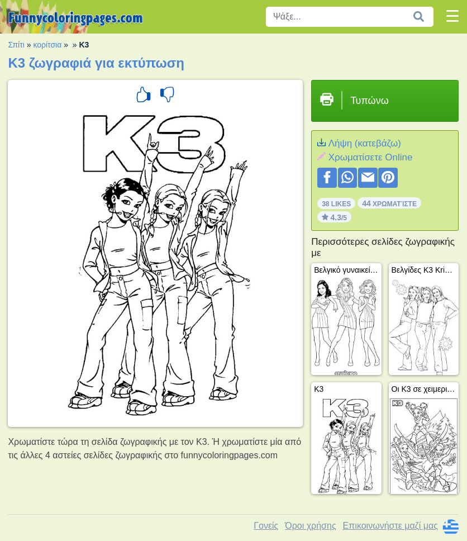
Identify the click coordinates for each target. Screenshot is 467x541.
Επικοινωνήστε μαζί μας (390, 525)
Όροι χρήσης (310, 525)
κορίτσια (47, 44)
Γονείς (266, 525)
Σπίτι (16, 44)
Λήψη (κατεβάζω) (364, 143)
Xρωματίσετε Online (370, 157)
